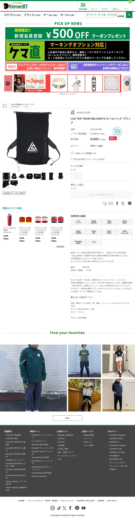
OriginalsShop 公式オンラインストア (42, 468)
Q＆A (60, 459)
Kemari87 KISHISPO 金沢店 (16, 477)
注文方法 (61, 438)
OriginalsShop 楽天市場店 (42, 473)
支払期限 (61, 445)
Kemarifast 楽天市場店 (40, 457)
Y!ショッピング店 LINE (118, 466)
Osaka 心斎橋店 (78, 232)
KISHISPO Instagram (118, 435)
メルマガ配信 (89, 445)
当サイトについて (67, 501)
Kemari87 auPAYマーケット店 (42, 452)
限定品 (22, 193)
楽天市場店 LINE (116, 459)
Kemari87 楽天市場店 (40, 445)
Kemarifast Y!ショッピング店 (42, 462)
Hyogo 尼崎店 (124, 221)
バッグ (26, 106)
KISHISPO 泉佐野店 (13, 435)
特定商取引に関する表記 (85, 501)
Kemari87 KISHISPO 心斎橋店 (16, 443)
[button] (60, 94)
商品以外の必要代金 (65, 435)
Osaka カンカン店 (124, 232)
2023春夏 (7, 193)
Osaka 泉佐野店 (94, 221)
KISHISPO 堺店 (12, 438)
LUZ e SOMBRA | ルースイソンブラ (22, 104)
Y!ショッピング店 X (117, 463)
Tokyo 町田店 (109, 232)
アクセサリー (15, 106)
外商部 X (113, 469)
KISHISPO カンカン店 (14, 460)
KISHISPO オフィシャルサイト (42, 436)
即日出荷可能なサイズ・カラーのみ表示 (89, 159)
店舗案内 (8, 431)
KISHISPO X (114, 442)
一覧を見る (60, 246)
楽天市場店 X (115, 456)
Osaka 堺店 (94, 232)
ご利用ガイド (62, 431)
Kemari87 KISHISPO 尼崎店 (16, 455)
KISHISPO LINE (116, 449)
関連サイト (35, 431)
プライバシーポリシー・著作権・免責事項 (43, 501)
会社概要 (21, 501)
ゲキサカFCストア (39, 441)
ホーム (5, 104)
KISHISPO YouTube (117, 452)
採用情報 (101, 501)
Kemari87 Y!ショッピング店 (42, 448)
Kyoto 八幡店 (109, 221)
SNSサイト (113, 431)
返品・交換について (65, 452)
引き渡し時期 (63, 449)
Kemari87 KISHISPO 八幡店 (16, 449)
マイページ (88, 438)
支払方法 (61, 442)
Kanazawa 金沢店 (78, 242)
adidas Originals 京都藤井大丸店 (16, 489)
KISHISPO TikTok (116, 438)
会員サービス (88, 431)
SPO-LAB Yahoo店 (39, 476)
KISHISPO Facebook (118, 445)
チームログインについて (67, 456)
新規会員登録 (89, 435)
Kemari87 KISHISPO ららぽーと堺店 (16, 464)
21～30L (15, 193)
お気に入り (88, 442)
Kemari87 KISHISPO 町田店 (16, 470)
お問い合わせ (112, 501)
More (67, 418)
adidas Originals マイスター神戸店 (16, 482)
